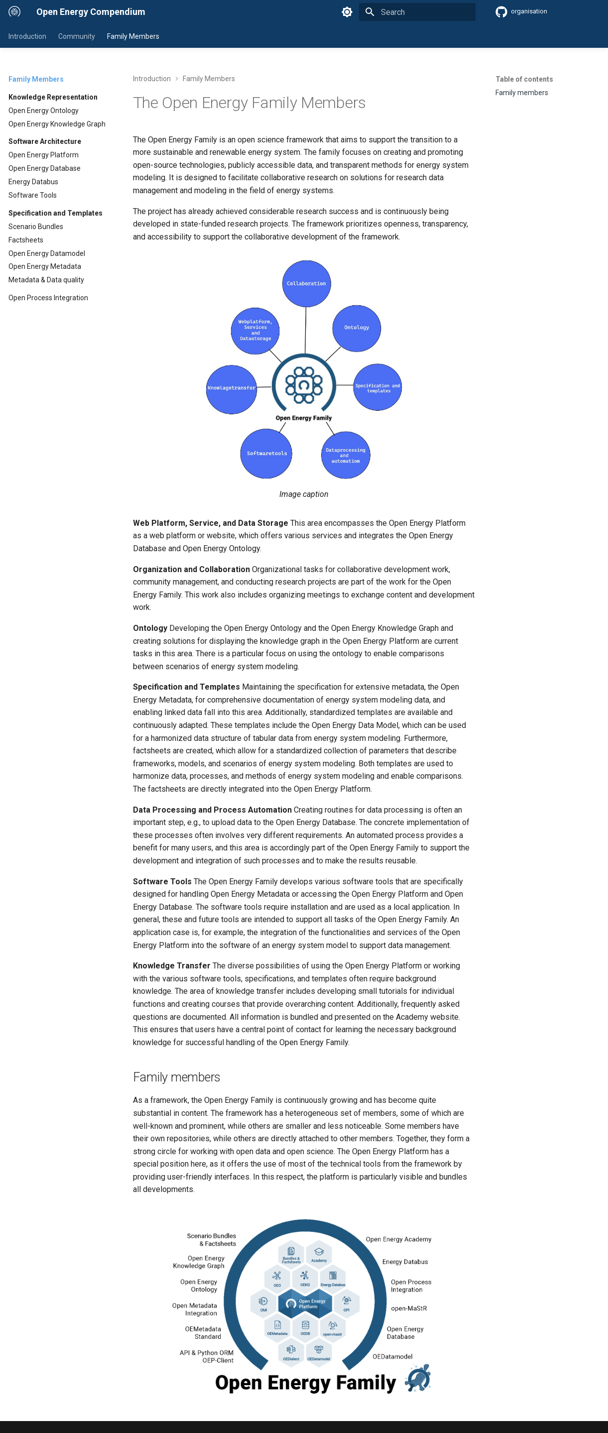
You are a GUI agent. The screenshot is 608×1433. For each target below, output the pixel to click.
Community (76, 36)
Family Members (133, 36)
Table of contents (524, 79)
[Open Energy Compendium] (14, 12)
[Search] (417, 12)
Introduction (27, 36)
